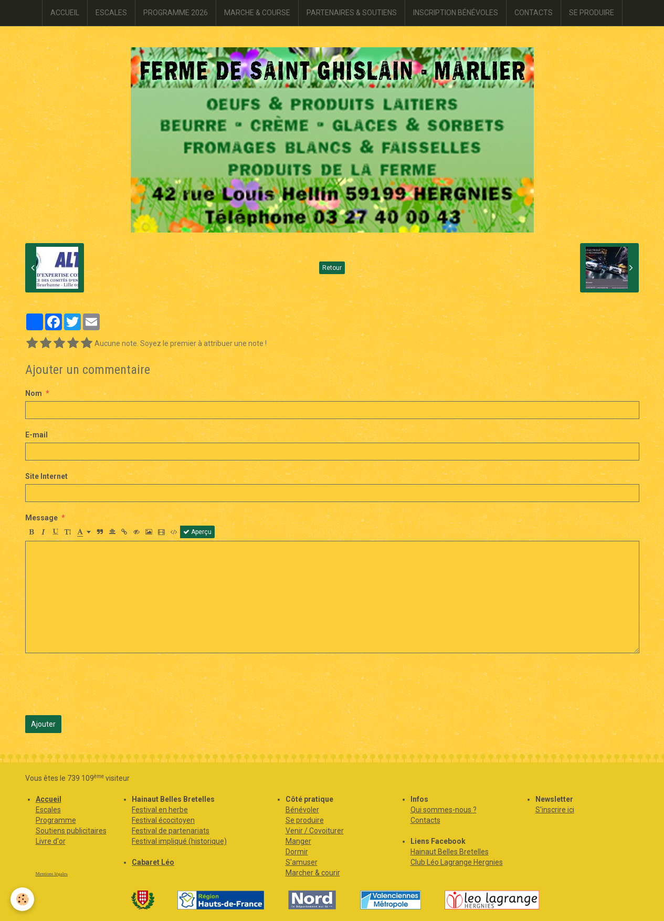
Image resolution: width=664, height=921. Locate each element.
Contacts (425, 820)
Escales (48, 809)
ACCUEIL (64, 12)
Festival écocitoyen (163, 820)
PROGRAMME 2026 (175, 12)
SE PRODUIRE (591, 12)
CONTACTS (533, 12)
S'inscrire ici (554, 809)
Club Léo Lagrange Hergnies (456, 862)
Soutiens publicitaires (71, 830)
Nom (33, 393)
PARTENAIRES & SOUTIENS (352, 12)
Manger (298, 841)
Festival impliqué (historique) (179, 841)
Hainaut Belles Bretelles (449, 851)
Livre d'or (51, 841)
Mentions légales (52, 873)
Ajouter (43, 724)
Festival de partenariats (170, 830)
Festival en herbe (160, 809)
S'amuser (302, 862)
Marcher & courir (313, 872)
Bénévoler (302, 809)
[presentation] (105, 684)
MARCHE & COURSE (257, 12)
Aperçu (197, 532)
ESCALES (111, 12)
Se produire (305, 820)
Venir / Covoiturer (315, 830)
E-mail (36, 435)
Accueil (48, 799)
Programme (56, 820)
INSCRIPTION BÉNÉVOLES (455, 12)
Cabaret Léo (153, 862)
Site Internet (46, 476)
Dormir (297, 851)
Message (41, 518)
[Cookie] (22, 899)
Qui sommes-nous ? (443, 809)
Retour (332, 267)
